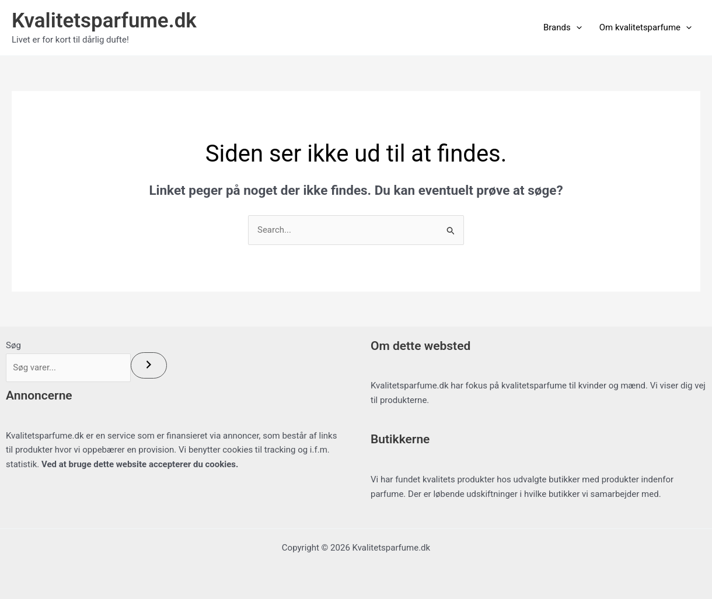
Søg (13, 345)
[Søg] (155, 365)
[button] (576, 27)
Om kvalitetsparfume (645, 27)
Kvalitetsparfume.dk (104, 21)
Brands (562, 27)
